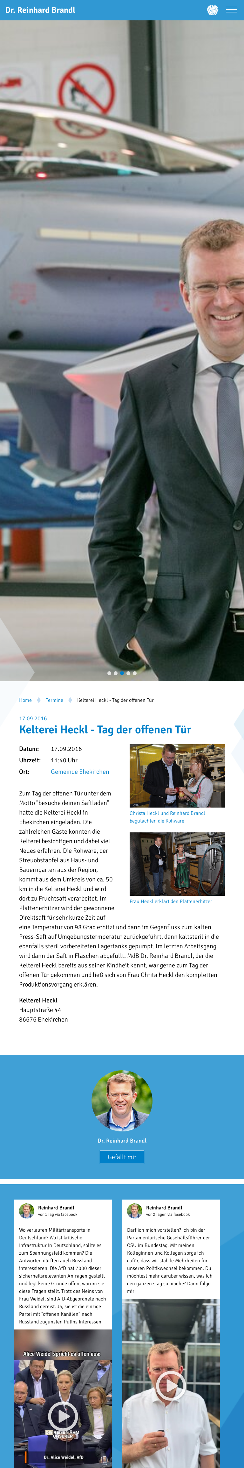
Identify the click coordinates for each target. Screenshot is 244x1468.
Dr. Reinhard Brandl (122, 1140)
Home (25, 700)
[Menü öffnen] (231, 10)
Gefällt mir (122, 1157)
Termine (54, 700)
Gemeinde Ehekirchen (80, 772)
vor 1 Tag (46, 1214)
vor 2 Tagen (156, 1214)
